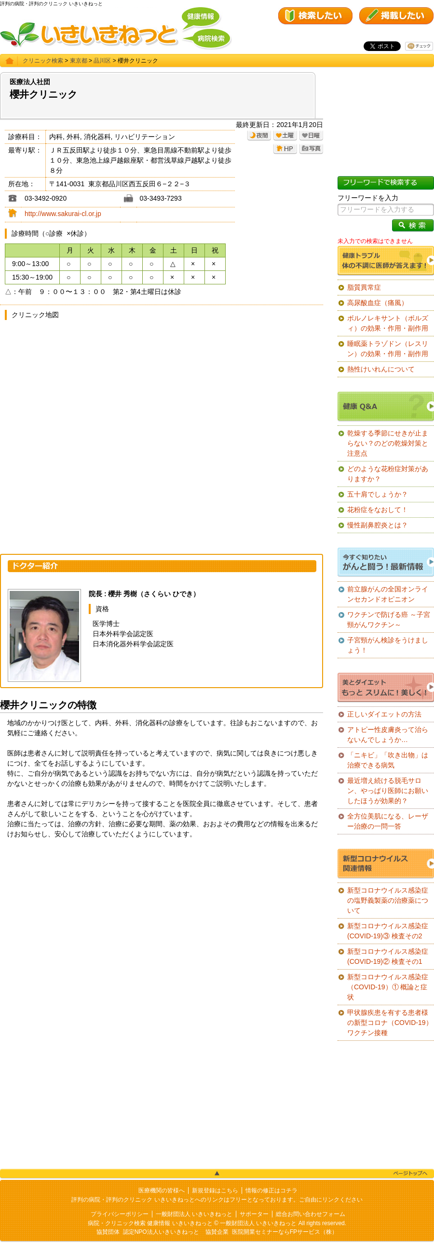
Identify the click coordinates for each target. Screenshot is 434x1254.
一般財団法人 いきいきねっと (194, 1214)
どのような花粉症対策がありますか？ (387, 474)
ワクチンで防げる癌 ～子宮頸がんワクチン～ (388, 619)
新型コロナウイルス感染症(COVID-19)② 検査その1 (387, 956)
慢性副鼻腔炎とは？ (377, 525)
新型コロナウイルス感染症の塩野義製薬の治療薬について (387, 900)
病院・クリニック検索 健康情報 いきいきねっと (150, 1223)
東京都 (78, 60)
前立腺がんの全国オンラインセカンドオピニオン (387, 594)
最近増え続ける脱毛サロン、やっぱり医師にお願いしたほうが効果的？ (387, 791)
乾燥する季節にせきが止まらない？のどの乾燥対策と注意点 (387, 443)
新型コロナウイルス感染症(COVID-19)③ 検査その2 (387, 931)
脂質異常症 (364, 287)
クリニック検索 (43, 60)
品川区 (102, 60)
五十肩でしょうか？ (377, 494)
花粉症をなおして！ (377, 509)
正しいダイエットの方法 (384, 714)
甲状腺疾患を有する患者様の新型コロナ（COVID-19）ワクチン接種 (390, 1022)
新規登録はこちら (215, 1190)
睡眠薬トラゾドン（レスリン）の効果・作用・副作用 (387, 349)
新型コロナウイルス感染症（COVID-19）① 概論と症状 (387, 987)
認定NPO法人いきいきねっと (161, 1231)
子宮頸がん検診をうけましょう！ (387, 645)
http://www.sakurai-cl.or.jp (63, 214)
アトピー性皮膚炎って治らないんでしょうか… (387, 734)
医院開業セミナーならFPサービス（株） (285, 1231)
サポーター (254, 1214)
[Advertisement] (161, 921)
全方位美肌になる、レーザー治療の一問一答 (387, 821)
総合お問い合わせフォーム (310, 1214)
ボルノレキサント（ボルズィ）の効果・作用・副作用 (387, 323)
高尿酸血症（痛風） (377, 303)
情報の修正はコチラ (271, 1190)
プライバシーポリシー (120, 1214)
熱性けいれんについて (381, 369)
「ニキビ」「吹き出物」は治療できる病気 (387, 760)
